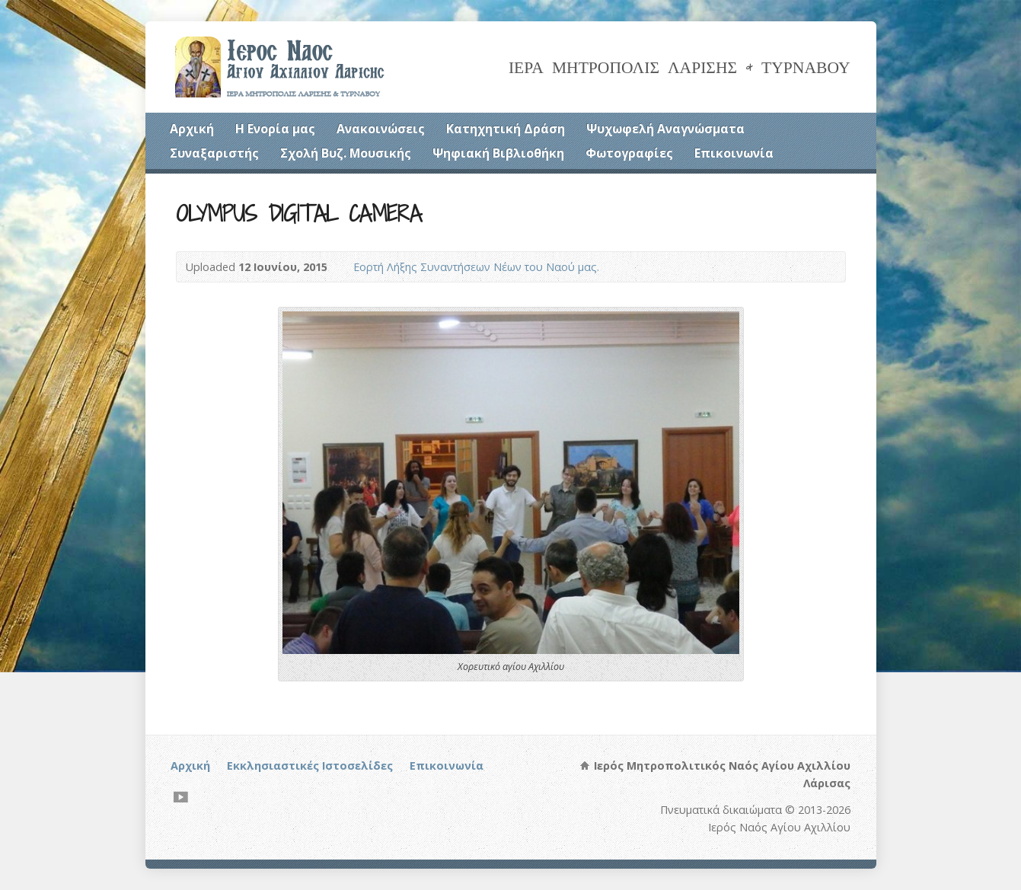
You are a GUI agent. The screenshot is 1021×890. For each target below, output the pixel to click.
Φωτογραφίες (629, 153)
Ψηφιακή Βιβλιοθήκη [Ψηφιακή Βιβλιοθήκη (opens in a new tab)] (498, 153)
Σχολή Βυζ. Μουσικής (345, 153)
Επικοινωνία (734, 153)
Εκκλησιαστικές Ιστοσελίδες (310, 765)
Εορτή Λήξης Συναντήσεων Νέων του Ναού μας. (476, 267)
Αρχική (192, 128)
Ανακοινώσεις (381, 128)
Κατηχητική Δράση (505, 128)
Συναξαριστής (214, 153)
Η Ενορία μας (275, 128)
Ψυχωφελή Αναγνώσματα (665, 128)
